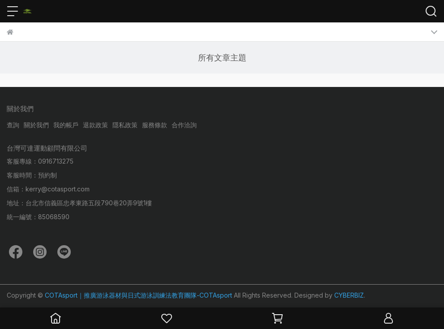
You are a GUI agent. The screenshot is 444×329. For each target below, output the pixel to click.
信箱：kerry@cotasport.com (48, 189)
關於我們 (36, 125)
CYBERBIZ (349, 295)
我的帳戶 (65, 125)
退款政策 (95, 125)
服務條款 (154, 125)
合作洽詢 (184, 125)
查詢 (13, 125)
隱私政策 (125, 125)
